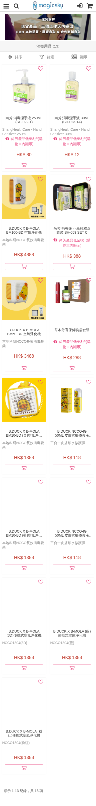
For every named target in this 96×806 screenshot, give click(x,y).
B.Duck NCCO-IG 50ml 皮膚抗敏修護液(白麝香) (72, 533)
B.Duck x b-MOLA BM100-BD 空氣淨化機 (24, 230)
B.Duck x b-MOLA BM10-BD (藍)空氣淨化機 (24, 533)
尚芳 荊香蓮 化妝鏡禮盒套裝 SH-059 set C (72, 230)
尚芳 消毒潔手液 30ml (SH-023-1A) (72, 120)
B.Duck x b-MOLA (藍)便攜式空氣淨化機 (72, 633)
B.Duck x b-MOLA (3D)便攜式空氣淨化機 (23, 633)
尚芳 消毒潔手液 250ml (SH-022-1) (24, 120)
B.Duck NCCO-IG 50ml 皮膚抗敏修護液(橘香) (72, 433)
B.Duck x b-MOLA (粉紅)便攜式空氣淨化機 (24, 733)
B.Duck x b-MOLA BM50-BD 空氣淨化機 (24, 332)
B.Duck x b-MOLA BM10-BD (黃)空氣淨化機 (24, 433)
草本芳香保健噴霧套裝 (72, 330)
